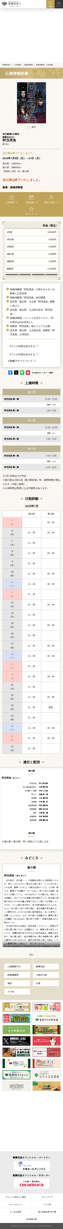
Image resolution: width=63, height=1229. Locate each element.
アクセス (16, 270)
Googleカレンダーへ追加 (42, 371)
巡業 (38, 991)
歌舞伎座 (40, 974)
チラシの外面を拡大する (22, 345)
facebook (10, 371)
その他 (10, 999)
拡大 (31, 119)
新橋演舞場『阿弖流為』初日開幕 (27, 296)
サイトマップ (47, 1197)
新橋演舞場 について (42, 269)
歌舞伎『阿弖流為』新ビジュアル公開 (30, 325)
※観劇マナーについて (20, 359)
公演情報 (17, 57)
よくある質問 (15, 1212)
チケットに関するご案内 (16, 1197)
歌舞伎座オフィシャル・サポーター (31, 1175)
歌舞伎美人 (7, 57)
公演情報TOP (14, 974)
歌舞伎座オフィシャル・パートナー (31, 1157)
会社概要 (29, 1219)
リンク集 (47, 1204)
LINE (22, 371)
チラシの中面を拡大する (22, 353)
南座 (9, 991)
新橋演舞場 (28, 57)
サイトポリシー (15, 1204)
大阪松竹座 (41, 982)
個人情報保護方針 (45, 1212)
